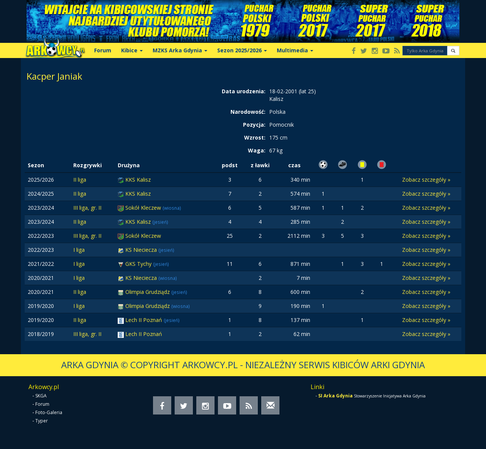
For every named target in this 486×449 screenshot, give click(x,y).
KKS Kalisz (138, 179)
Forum (102, 50)
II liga (79, 179)
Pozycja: (254, 124)
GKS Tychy (139, 263)
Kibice (132, 50)
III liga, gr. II (87, 207)
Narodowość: (247, 111)
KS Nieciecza (141, 249)
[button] (453, 50)
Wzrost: (254, 137)
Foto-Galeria (48, 412)
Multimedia (295, 50)
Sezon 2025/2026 (242, 50)
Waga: (256, 150)
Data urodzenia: (243, 91)
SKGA (41, 395)
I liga (79, 249)
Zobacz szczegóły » (426, 179)
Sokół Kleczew (144, 207)
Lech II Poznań (144, 319)
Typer (41, 421)
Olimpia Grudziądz (148, 291)
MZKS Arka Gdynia (180, 50)
